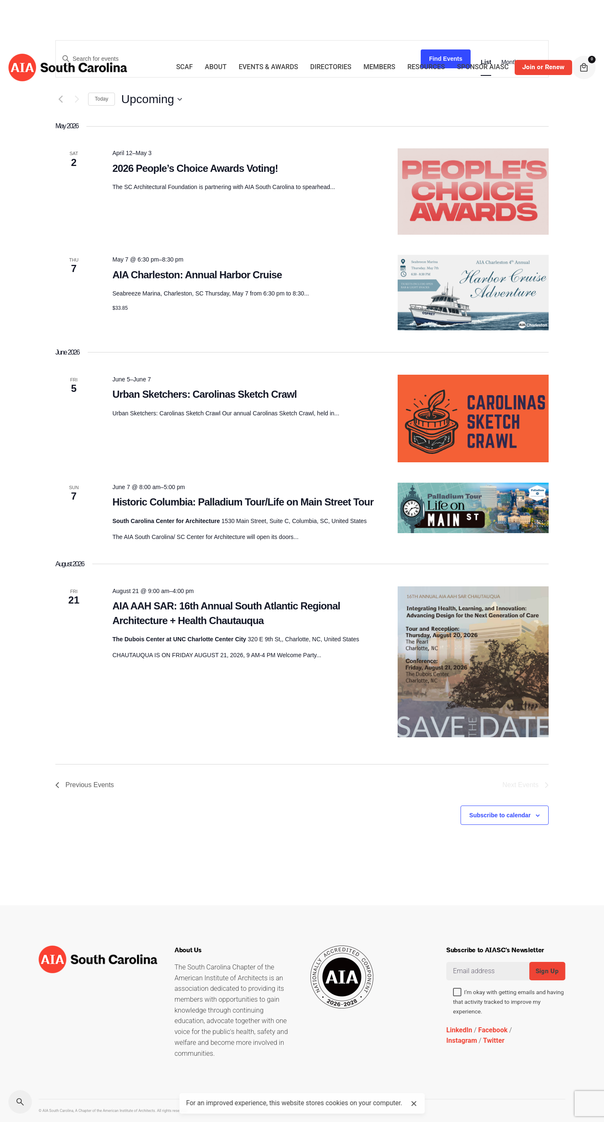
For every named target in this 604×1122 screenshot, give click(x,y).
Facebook (493, 1030)
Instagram (461, 1040)
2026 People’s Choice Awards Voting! (195, 168)
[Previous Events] (84, 785)
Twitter (494, 1040)
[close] (414, 1103)
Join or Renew (543, 67)
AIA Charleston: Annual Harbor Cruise (197, 274)
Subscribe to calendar (500, 815)
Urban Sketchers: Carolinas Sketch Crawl (204, 394)
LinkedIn (459, 1030)
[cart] (584, 67)
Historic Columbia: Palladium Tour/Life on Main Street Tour (242, 502)
